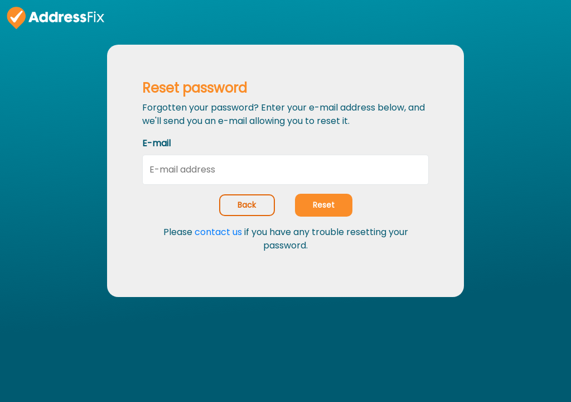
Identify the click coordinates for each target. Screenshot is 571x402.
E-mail (156, 143)
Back (247, 204)
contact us (218, 232)
